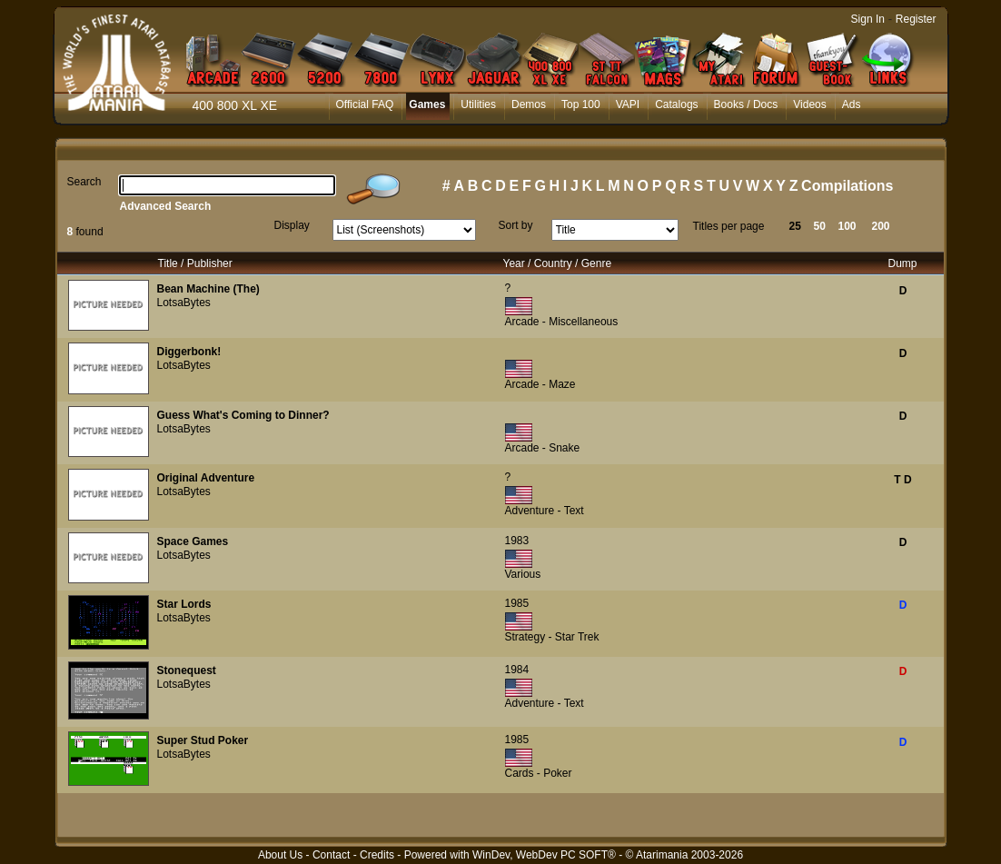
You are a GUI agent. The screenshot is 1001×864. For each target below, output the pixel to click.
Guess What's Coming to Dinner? (243, 415)
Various (523, 574)
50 (820, 226)
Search (84, 181)
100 (847, 226)
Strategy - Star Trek (552, 637)
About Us (280, 855)
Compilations (847, 186)
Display (292, 225)
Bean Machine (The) (208, 289)
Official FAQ (365, 104)
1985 (517, 603)
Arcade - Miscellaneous (562, 321)
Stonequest (186, 670)
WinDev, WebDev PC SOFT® (544, 855)
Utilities (478, 104)
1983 (517, 540)
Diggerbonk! (189, 351)
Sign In (868, 19)
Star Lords (184, 604)
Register (916, 19)
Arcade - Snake (542, 448)
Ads (851, 104)
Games (427, 104)
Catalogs (676, 104)
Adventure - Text (544, 510)
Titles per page (729, 226)
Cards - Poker (538, 773)
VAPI (627, 104)
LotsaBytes (184, 302)
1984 (517, 669)
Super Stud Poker (203, 740)
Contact (331, 855)
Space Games (193, 541)
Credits (377, 855)
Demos (528, 104)
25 (795, 226)
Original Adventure (206, 478)
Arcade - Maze (540, 384)
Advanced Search (166, 206)
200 (881, 226)
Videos (809, 104)
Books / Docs (746, 104)
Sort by (516, 225)
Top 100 (580, 104)
